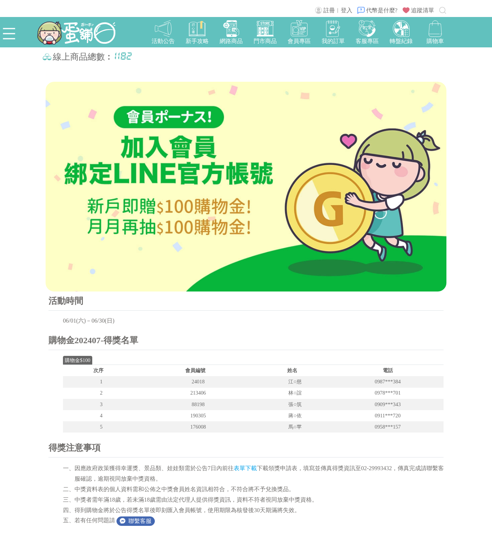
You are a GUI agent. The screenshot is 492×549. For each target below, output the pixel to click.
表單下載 (245, 468)
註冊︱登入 (333, 10)
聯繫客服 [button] (136, 521)
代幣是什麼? (377, 10)
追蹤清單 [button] (418, 10)
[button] (435, 33)
